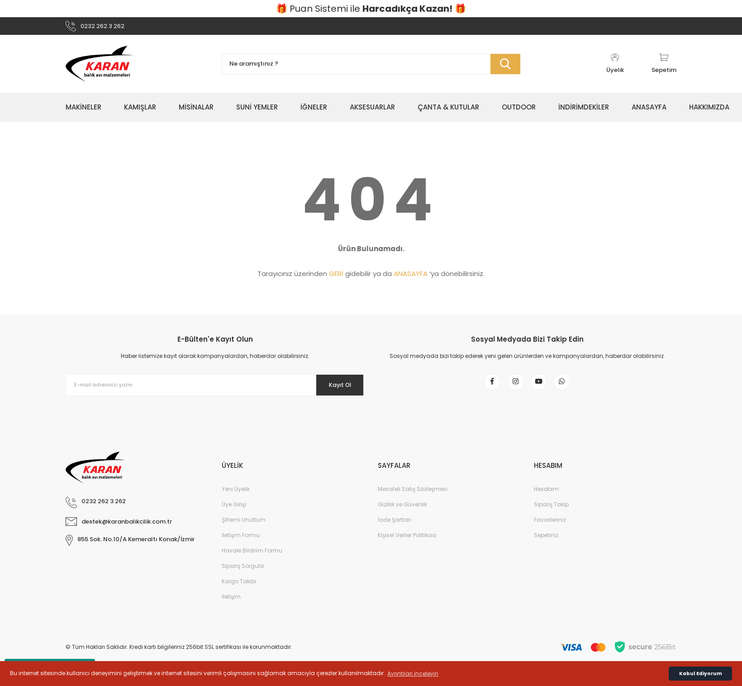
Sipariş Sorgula (243, 576)
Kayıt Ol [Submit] (334, 388)
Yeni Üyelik (236, 499)
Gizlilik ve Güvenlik (402, 515)
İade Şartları (394, 530)
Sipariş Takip (551, 515)
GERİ (336, 277)
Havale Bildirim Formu (252, 561)
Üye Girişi (234, 515)
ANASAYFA (411, 277)
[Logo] (100, 68)
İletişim (231, 607)
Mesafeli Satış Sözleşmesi (412, 499)
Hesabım (546, 499)
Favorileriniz (550, 530)
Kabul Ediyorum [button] (700, 673)
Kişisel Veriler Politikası (407, 545)
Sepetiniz (546, 545)
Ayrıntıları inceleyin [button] (412, 673)
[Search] (371, 68)
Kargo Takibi (239, 591)
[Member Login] (614, 67)
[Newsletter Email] (215, 389)
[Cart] (664, 67)
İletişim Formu (241, 545)
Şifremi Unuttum (244, 530)
